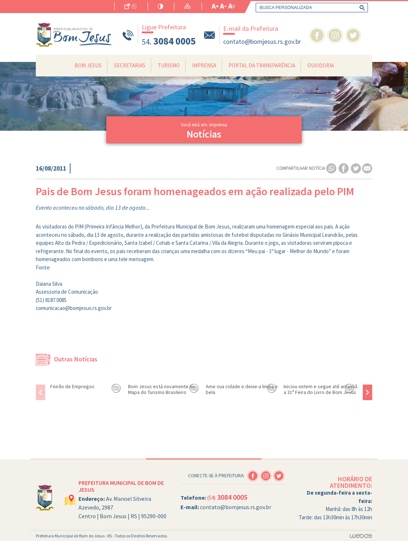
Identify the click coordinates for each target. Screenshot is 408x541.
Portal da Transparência (262, 65)
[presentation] (40, 392)
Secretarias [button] (129, 65)
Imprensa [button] (204, 65)
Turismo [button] (169, 65)
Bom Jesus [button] (88, 65)
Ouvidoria (320, 65)
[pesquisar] (310, 7)
